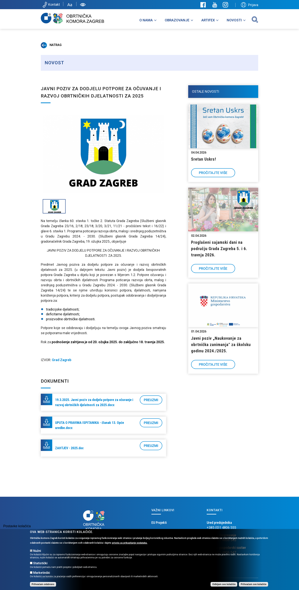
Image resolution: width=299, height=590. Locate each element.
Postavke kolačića (17, 526)
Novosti (234, 20)
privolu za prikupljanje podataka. (129, 543)
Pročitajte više (213, 173)
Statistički (40, 563)
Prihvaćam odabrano (43, 584)
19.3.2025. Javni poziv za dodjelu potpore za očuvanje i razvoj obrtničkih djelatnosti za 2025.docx (94, 402)
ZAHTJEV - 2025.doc (69, 448)
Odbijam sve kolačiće (224, 584)
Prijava (249, 4)
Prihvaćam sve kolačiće (253, 584)
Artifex (208, 20)
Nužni (37, 551)
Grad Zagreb (61, 360)
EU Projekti (159, 523)
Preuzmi (151, 400)
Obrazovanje (177, 20)
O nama (146, 20)
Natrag (51, 45)
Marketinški (41, 573)
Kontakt (51, 5)
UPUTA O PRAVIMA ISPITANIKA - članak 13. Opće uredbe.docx (89, 425)
